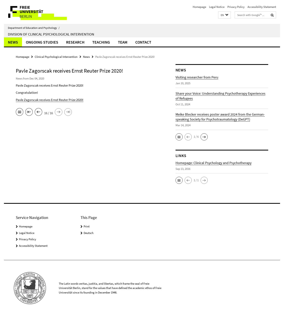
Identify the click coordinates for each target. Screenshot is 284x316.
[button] (224, 15)
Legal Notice (216, 7)
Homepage (199, 7)
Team (122, 42)
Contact (143, 42)
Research (75, 42)
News (13, 42)
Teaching (101, 42)
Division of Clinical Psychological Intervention (51, 34)
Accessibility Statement (262, 7)
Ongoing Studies (42, 42)
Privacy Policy (236, 7)
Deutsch (88, 233)
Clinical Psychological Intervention (56, 57)
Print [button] (87, 226)
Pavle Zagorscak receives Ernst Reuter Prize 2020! (49, 100)
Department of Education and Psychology (34, 27)
